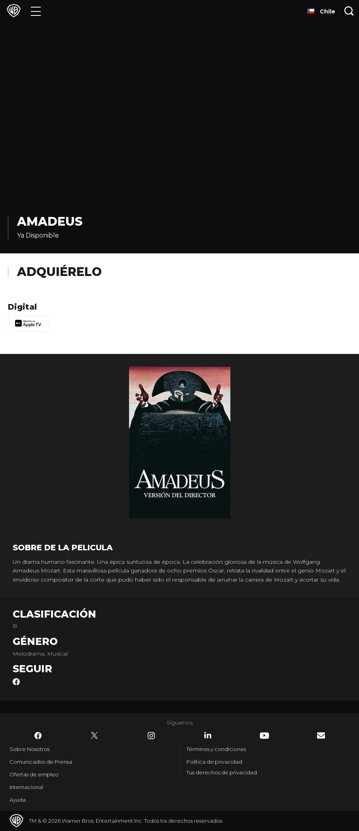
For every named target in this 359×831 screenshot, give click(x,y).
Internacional (26, 787)
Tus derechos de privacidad (221, 772)
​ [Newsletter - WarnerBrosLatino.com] (321, 735)
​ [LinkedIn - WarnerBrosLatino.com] (208, 735)
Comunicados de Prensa (40, 762)
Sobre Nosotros (29, 749)
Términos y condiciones (216, 749)
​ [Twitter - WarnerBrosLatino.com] (94, 735)
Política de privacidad (214, 762)
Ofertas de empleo (34, 774)
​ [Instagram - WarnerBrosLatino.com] (151, 735)
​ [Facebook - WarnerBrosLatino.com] (38, 735)
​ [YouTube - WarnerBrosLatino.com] (264, 736)
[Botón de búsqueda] (349, 11)
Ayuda (17, 800)
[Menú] (36, 11)
